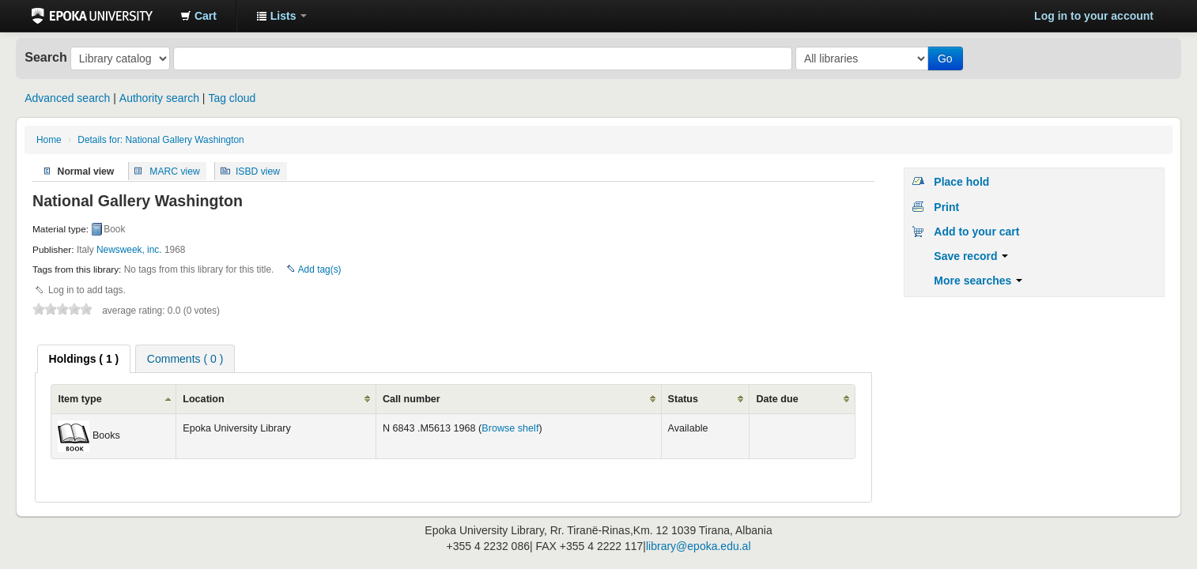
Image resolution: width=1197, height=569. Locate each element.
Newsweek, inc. (129, 249)
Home (49, 139)
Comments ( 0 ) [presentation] (185, 358)
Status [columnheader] (683, 399)
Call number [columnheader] (411, 399)
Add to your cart (976, 231)
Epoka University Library (92, 16)
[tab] (84, 359)
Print (946, 207)
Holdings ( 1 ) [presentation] (84, 358)
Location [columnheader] (203, 399)
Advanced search (67, 98)
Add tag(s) (320, 269)
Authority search (159, 98)
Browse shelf (509, 428)
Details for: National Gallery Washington (160, 139)
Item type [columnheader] (79, 399)
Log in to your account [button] (1094, 15)
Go (945, 58)
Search (46, 57)
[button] (198, 16)
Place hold (961, 181)
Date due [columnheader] (777, 399)
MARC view (174, 170)
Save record (971, 256)
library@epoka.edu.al (698, 546)
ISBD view (258, 170)
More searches (978, 280)
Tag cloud (231, 98)
